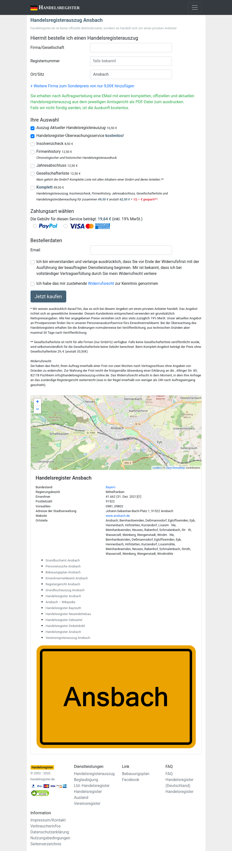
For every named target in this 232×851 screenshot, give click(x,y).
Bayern (110, 487)
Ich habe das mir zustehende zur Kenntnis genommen (97, 283)
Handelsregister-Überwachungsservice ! (80, 135)
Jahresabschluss (57, 165)
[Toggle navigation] (195, 7)
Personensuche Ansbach (63, 566)
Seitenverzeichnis (46, 844)
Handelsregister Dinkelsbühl (65, 626)
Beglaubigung (86, 779)
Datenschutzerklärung (50, 832)
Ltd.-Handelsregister (92, 785)
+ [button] (37, 402)
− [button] (37, 409)
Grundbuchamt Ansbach (63, 560)
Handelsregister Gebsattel (64, 620)
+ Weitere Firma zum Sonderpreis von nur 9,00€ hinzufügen (82, 86)
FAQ (169, 773)
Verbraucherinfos (46, 826)
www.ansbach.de (118, 516)
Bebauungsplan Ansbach (63, 572)
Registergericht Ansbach (63, 584)
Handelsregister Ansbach (63, 596)
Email (35, 250)
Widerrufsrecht (101, 283)
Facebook (130, 779)
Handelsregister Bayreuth (63, 608)
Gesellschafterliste (58, 173)
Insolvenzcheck (54, 143)
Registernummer (45, 61)
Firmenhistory (54, 151)
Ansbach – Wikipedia (60, 602)
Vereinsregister (87, 803)
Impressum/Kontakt (48, 820)
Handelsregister (52, 7)
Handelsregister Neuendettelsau (68, 614)
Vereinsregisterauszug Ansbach (68, 638)
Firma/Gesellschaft (47, 47)
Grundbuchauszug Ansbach (65, 590)
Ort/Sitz (37, 74)
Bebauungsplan (135, 773)
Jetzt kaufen (48, 296)
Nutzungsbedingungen (50, 838)
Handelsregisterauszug (94, 773)
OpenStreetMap (175, 467)
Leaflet (157, 467)
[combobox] (131, 47)
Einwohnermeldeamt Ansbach (67, 578)
